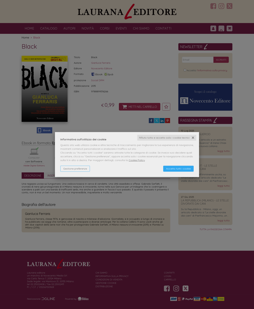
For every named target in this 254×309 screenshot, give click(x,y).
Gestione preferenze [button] (75, 168)
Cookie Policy (137, 160)
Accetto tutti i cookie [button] (178, 168)
